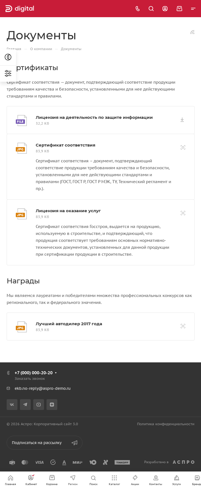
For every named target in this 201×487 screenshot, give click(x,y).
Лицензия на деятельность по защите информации (94, 117)
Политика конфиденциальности (165, 424)
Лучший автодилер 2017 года (69, 323)
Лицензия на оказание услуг (68, 210)
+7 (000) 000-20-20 (34, 372)
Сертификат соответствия (65, 145)
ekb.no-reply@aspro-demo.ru (43, 388)
